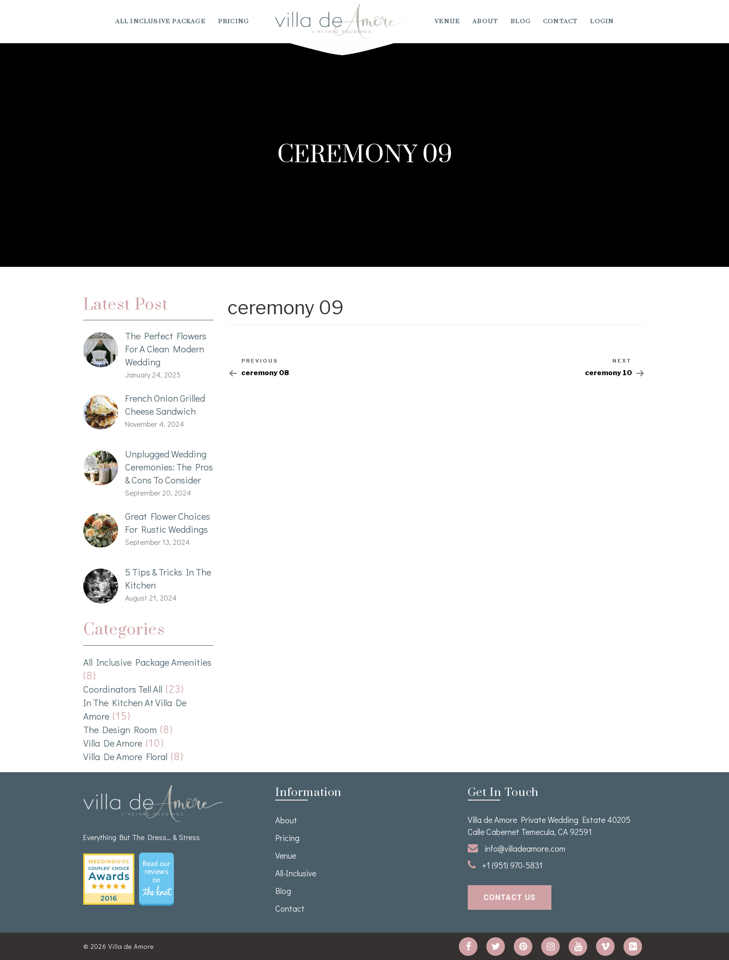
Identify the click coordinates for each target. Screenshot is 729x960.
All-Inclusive (295, 873)
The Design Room (120, 729)
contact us (510, 897)
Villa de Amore (112, 743)
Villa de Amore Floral (125, 756)
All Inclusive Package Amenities (147, 662)
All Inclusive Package (160, 21)
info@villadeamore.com (516, 848)
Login (602, 21)
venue (447, 21)
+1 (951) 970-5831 (505, 865)
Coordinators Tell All (122, 689)
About (485, 21)
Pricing (233, 21)
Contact (560, 21)
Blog (520, 21)
